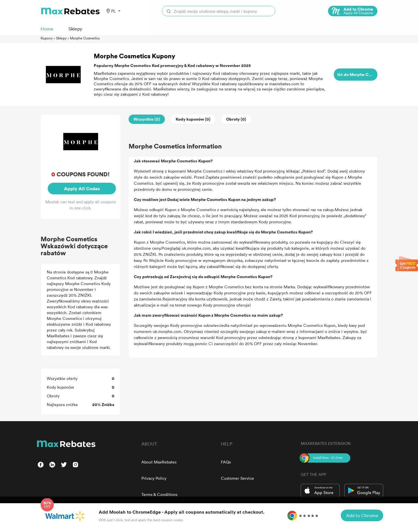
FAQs (226, 462)
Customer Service (237, 478)
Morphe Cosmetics (85, 38)
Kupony (47, 38)
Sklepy (61, 38)
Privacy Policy (153, 478)
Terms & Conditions (159, 494)
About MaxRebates (158, 462)
